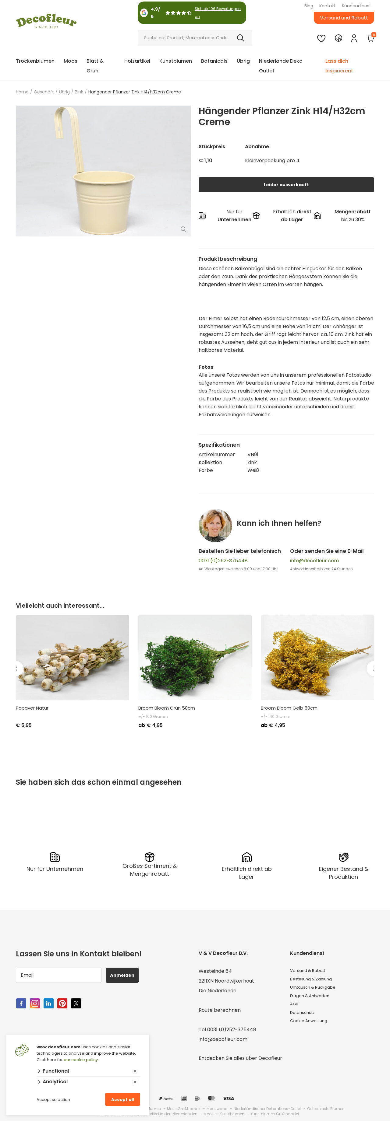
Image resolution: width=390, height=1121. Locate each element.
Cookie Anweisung (311, 1027)
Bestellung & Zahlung (315, 979)
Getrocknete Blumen (326, 1106)
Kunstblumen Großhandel (274, 1112)
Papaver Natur (32, 708)
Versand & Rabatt (311, 969)
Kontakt (327, 6)
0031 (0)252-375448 (223, 560)
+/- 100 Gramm (153, 716)
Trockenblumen (35, 61)
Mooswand (217, 1106)
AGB (295, 1008)
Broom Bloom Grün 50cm (166, 708)
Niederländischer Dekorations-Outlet (267, 1106)
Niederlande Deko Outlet (281, 66)
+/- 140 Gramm (275, 716)
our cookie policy (81, 1060)
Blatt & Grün (95, 66)
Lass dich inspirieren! (339, 66)
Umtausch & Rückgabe (317, 988)
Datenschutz (305, 1017)
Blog (308, 6)
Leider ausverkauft (286, 184)
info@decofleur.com (314, 560)
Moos (70, 61)
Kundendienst (356, 6)
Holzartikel (137, 61)
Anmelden (125, 973)
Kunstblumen (175, 61)
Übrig (243, 61)
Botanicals (214, 61)
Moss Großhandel (183, 1106)
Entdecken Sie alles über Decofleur (240, 1056)
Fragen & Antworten (314, 998)
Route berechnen (220, 1008)
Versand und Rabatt (344, 17)
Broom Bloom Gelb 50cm (289, 708)
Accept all (122, 1099)
